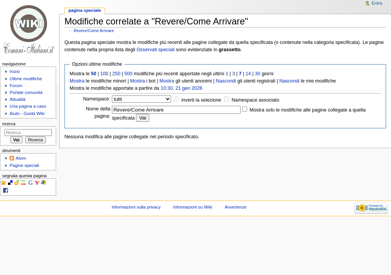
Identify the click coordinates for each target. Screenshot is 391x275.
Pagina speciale (84, 10)
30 (257, 73)
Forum (16, 85)
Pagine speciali (24, 165)
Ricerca (9, 123)
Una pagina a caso (28, 106)
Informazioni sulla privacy (136, 207)
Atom (21, 158)
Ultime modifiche (26, 78)
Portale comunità (26, 92)
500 (128, 73)
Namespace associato (255, 100)
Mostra (76, 81)
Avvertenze (236, 207)
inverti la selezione (201, 100)
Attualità (17, 99)
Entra (377, 3)
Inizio (15, 71)
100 (104, 73)
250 (116, 73)
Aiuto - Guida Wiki (27, 113)
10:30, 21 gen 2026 (181, 88)
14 (248, 73)
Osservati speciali (155, 49)
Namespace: (96, 99)
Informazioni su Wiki (192, 207)
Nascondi (226, 81)
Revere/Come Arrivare (94, 30)
